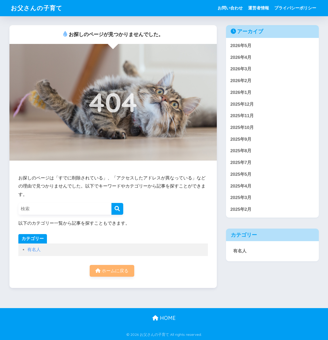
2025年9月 (241, 139)
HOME (164, 318)
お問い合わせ (230, 8)
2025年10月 (242, 127)
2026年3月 (241, 68)
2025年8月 (241, 150)
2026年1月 (241, 92)
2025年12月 (242, 104)
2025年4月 (241, 186)
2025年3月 (241, 197)
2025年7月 (241, 162)
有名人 (34, 249)
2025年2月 (241, 209)
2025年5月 (241, 174)
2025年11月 (242, 115)
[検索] (117, 209)
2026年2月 (241, 80)
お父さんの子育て (36, 8)
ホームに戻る (111, 270)
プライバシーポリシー (295, 8)
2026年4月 (241, 57)
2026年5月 (241, 45)
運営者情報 (258, 8)
